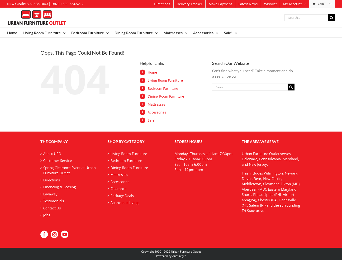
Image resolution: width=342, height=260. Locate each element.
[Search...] (306, 17)
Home (152, 72)
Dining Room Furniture (166, 96)
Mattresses (156, 104)
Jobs (46, 215)
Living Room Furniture (165, 80)
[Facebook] (44, 234)
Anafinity (178, 256)
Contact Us (52, 208)
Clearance (118, 188)
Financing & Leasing (59, 186)
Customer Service (57, 160)
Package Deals (122, 195)
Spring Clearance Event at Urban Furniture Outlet (69, 170)
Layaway (50, 194)
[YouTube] (64, 234)
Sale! (151, 120)
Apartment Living (124, 202)
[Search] (331, 17)
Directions (51, 180)
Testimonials (53, 201)
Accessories (157, 112)
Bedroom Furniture (163, 88)
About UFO (52, 153)
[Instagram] (54, 234)
